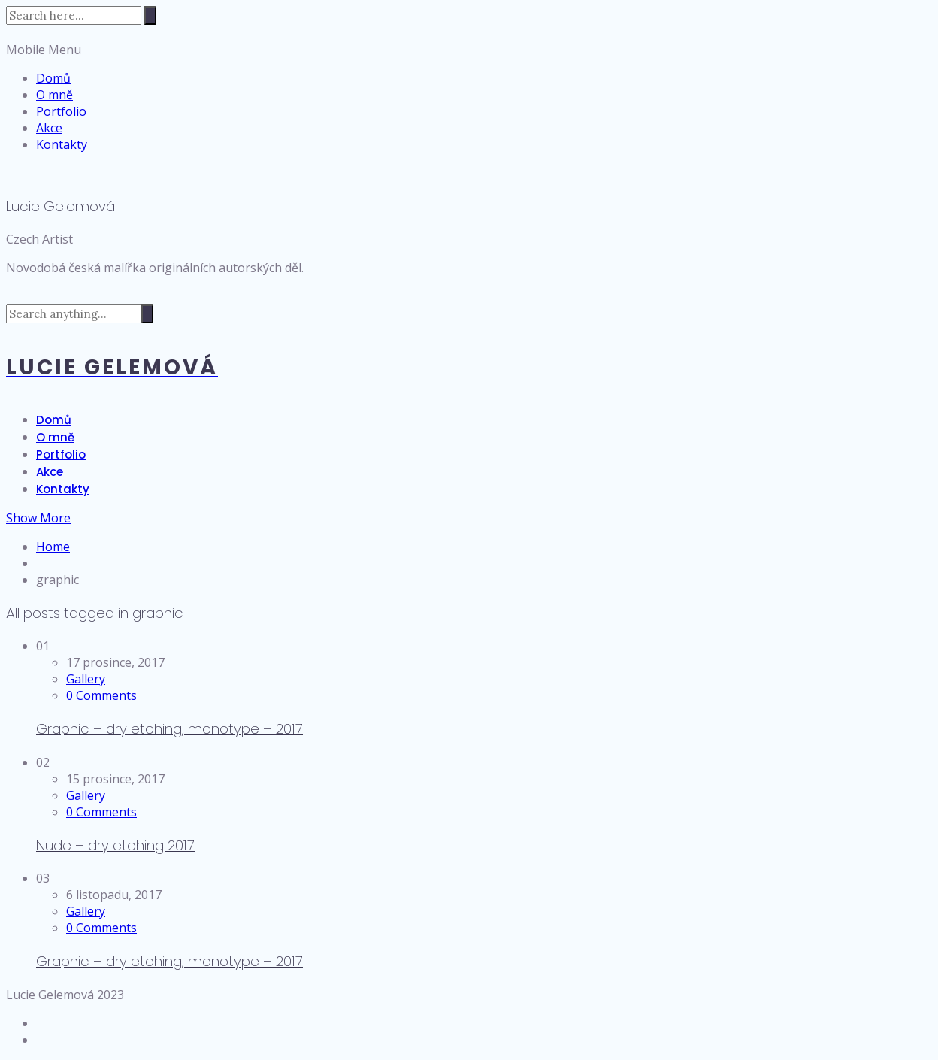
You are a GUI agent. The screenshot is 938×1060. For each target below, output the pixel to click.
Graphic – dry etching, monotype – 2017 (169, 729)
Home (53, 546)
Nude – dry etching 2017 (115, 845)
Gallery (85, 679)
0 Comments (101, 695)
